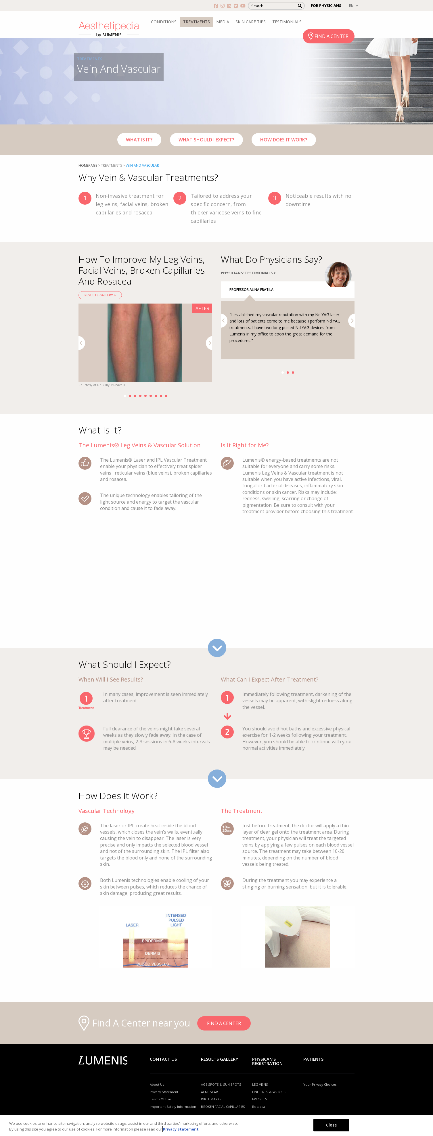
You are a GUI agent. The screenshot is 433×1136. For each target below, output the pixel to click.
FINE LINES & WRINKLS (269, 1092)
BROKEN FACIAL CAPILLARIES (223, 1106)
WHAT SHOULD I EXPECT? (206, 140)
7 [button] (156, 396)
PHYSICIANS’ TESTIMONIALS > (248, 295)
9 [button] (166, 396)
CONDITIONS (164, 21)
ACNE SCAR (209, 1092)
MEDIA (222, 21)
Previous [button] (81, 343)
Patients (313, 1059)
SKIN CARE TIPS (250, 21)
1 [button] (125, 396)
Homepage (87, 165)
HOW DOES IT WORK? (283, 140)
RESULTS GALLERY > (100, 295)
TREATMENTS (196, 21)
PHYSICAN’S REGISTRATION (267, 1061)
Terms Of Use (160, 1099)
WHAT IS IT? (139, 140)
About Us (157, 1084)
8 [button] (161, 396)
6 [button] (151, 396)
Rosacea (258, 1106)
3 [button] (135, 396)
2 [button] (130, 396)
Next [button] (209, 343)
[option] (145, 346)
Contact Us (163, 1059)
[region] (216, 1125)
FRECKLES (259, 1099)
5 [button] (145, 396)
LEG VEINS (260, 1084)
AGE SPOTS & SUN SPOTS (221, 1084)
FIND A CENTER (331, 36)
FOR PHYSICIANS (326, 5)
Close (331, 1125)
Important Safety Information (173, 1106)
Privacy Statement (164, 1092)
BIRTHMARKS (211, 1099)
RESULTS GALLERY (219, 1059)
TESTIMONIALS (287, 21)
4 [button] (140, 396)
